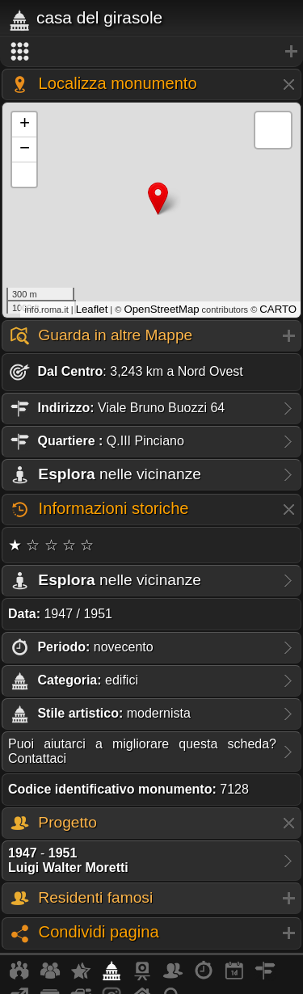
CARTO (278, 309)
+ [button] (24, 124)
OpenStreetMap (161, 309)
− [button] (24, 149)
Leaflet (92, 309)
